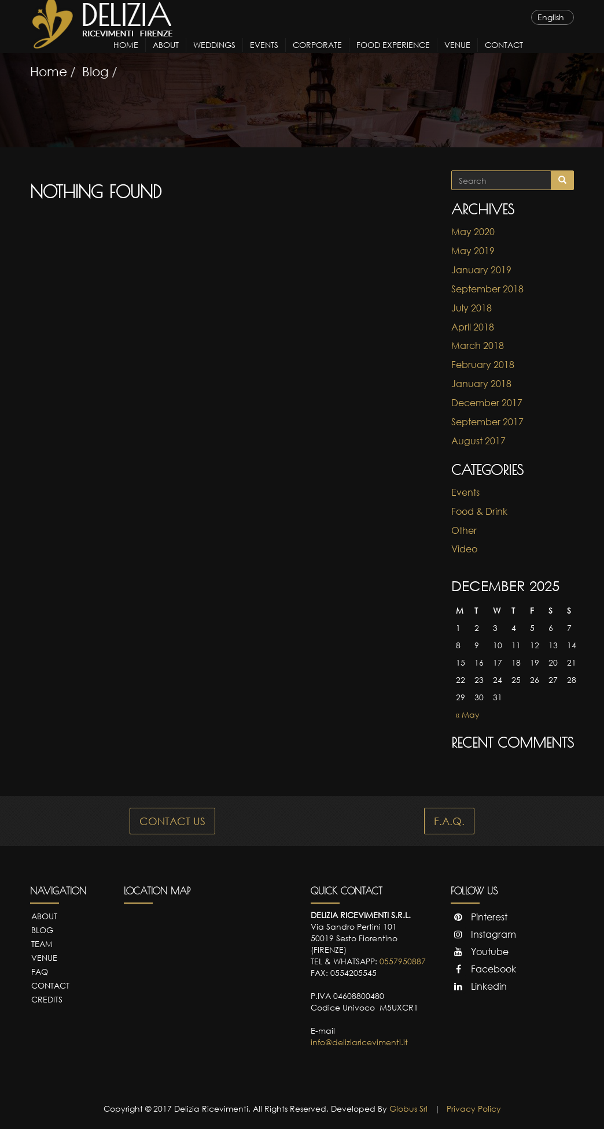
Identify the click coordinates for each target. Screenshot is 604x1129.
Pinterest (479, 916)
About (166, 55)
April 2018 (472, 327)
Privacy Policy (474, 1108)
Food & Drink (479, 511)
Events (264, 55)
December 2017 (486, 402)
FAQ (39, 971)
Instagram (483, 934)
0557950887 (403, 961)
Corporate (317, 55)
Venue (457, 55)
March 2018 (477, 345)
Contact (504, 55)
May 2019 (473, 251)
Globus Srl (408, 1108)
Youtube (480, 951)
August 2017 (478, 441)
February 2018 (482, 364)
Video (464, 549)
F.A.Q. (449, 821)
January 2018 (481, 383)
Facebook (483, 968)
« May (468, 714)
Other (464, 530)
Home (125, 55)
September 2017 (487, 422)
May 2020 (473, 231)
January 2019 (481, 270)
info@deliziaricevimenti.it (359, 1042)
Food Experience (393, 55)
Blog (42, 930)
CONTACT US (172, 821)
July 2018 (471, 308)
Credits (46, 999)
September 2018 (487, 289)
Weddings (214, 55)
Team (42, 944)
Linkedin (479, 986)
